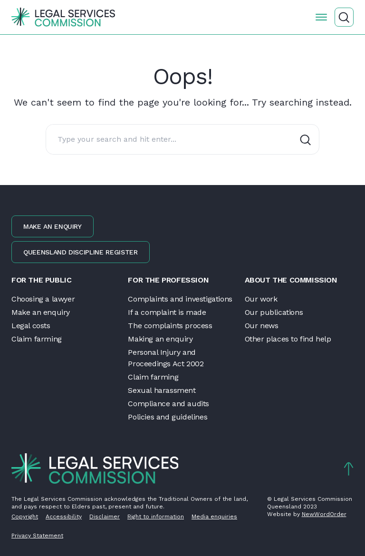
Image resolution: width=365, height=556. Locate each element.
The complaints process (170, 325)
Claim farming (36, 338)
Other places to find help (288, 338)
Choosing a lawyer (43, 298)
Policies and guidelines (167, 416)
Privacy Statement (37, 535)
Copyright (24, 516)
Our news (262, 325)
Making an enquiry (160, 338)
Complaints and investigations (180, 298)
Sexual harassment (161, 390)
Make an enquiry (52, 226)
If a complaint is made (167, 312)
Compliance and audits (168, 403)
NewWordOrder (324, 514)
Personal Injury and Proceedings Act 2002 (165, 358)
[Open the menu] (321, 17)
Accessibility (64, 516)
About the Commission (291, 279)
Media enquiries (214, 516)
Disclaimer (104, 516)
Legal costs (30, 325)
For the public (41, 279)
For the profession (168, 279)
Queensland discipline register (80, 252)
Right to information (155, 516)
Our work (261, 298)
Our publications (274, 312)
